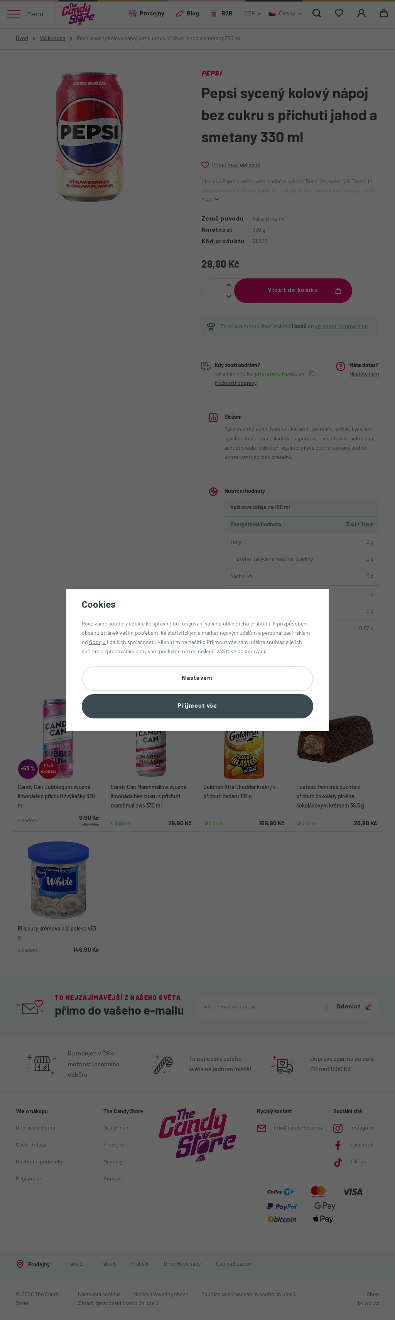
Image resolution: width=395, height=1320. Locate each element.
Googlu (97, 643)
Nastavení (197, 678)
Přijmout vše (197, 706)
